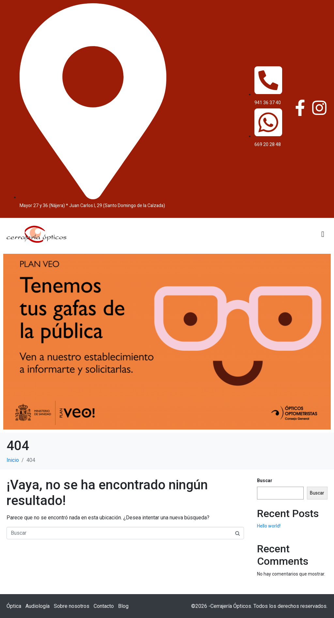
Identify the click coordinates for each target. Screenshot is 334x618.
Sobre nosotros (71, 606)
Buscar (264, 480)
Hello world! (269, 526)
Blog (123, 606)
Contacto (104, 606)
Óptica (14, 606)
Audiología (37, 606)
